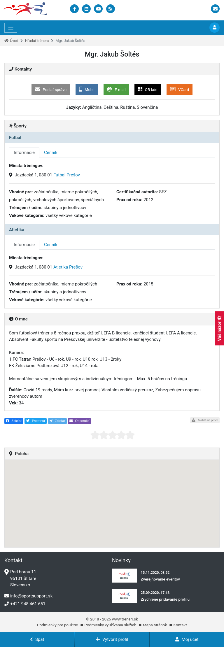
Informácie (24, 152)
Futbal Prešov (66, 175)
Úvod (14, 40)
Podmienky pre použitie (57, 625)
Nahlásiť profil (205, 420)
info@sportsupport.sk (28, 596)
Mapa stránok (155, 625)
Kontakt (180, 625)
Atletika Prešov (68, 267)
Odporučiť (79, 420)
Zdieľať (14, 420)
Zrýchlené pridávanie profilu (165, 599)
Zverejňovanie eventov (160, 579)
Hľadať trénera (37, 40)
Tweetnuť (36, 420)
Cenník (50, 152)
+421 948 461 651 (25, 603)
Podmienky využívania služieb (110, 625)
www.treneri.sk (125, 619)
